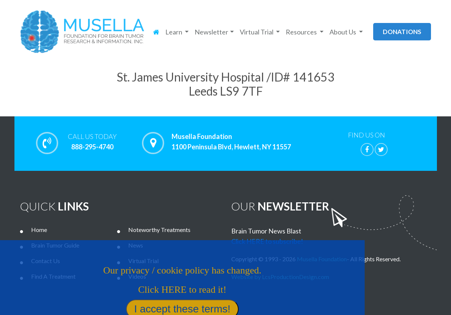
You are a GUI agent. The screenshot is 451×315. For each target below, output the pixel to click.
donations (402, 32)
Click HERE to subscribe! (267, 241)
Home (39, 229)
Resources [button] (302, 32)
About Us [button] (343, 32)
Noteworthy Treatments (159, 229)
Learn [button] (174, 32)
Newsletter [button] (211, 32)
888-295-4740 (92, 141)
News (135, 245)
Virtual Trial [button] (257, 32)
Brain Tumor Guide (55, 245)
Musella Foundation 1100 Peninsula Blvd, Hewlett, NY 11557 (231, 142)
